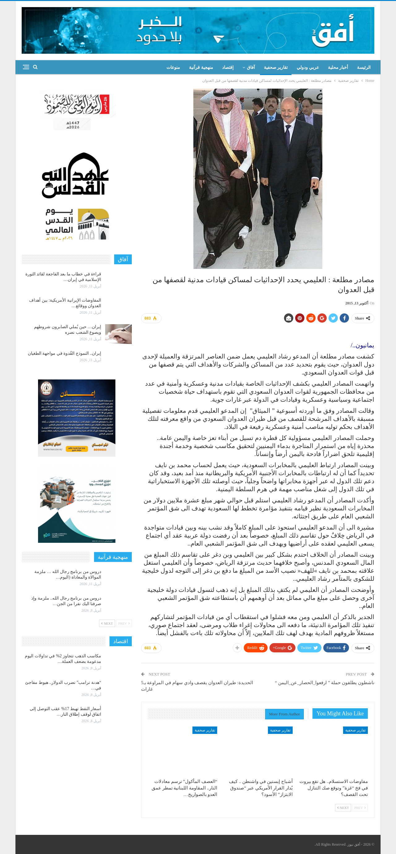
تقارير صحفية (276, 67)
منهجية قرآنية (201, 67)
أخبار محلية (338, 67)
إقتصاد (228, 67)
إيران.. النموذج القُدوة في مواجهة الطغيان (64, 353)
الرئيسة (364, 67)
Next (343, 808)
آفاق (251, 67)
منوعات (173, 67)
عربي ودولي (308, 67)
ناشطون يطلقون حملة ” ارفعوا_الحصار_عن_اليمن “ (324, 682)
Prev (360, 808)
